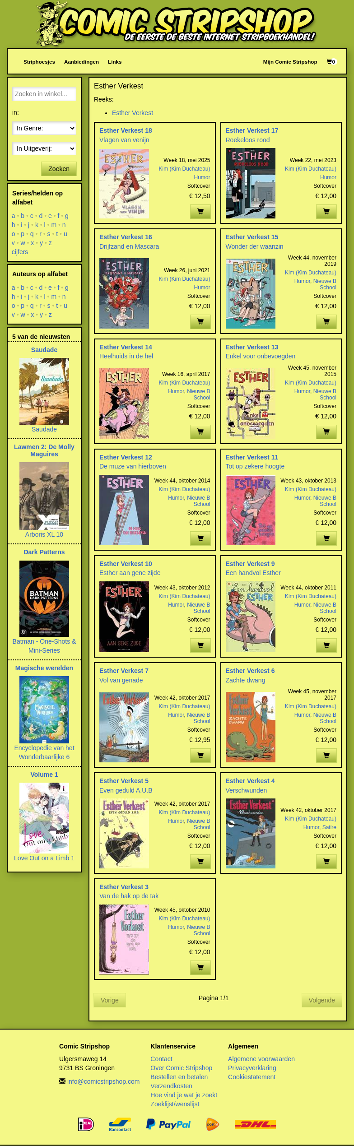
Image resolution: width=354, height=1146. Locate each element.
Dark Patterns (44, 552)
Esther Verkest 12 (125, 457)
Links (114, 62)
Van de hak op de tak (128, 896)
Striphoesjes (39, 62)
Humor (202, 177)
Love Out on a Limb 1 (44, 858)
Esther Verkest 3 (124, 887)
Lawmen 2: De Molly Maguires (44, 450)
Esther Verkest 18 (125, 130)
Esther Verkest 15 (252, 237)
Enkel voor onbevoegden (261, 356)
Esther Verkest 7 (124, 670)
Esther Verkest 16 (125, 237)
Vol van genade (121, 680)
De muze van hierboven (132, 466)
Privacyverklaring (252, 1068)
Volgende (322, 1000)
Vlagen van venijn (124, 140)
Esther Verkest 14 (125, 347)
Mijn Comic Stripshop (290, 62)
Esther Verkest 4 (250, 780)
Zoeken (59, 168)
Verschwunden (246, 790)
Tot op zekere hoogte (255, 466)
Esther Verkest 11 (252, 457)
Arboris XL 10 (44, 534)
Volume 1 (44, 774)
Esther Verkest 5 (124, 780)
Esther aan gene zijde (129, 572)
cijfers (20, 251)
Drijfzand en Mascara (129, 246)
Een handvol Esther (253, 572)
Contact (161, 1058)
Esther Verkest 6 (250, 670)
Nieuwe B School (324, 284)
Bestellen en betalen (179, 1077)
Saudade (44, 349)
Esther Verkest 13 (252, 347)
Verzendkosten (171, 1086)
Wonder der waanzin (255, 246)
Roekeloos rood (248, 140)
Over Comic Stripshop (181, 1068)
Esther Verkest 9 (250, 563)
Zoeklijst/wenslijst (174, 1104)
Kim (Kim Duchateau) (184, 169)
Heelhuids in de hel (126, 356)
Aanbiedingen (81, 62)
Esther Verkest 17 (252, 130)
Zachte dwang (246, 680)
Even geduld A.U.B (126, 790)
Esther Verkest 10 (125, 563)
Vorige (110, 1000)
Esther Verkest (132, 112)
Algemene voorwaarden (261, 1058)
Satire (329, 827)
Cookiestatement (251, 1077)
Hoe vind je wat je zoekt (183, 1095)
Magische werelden (44, 668)
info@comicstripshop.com (103, 1081)
